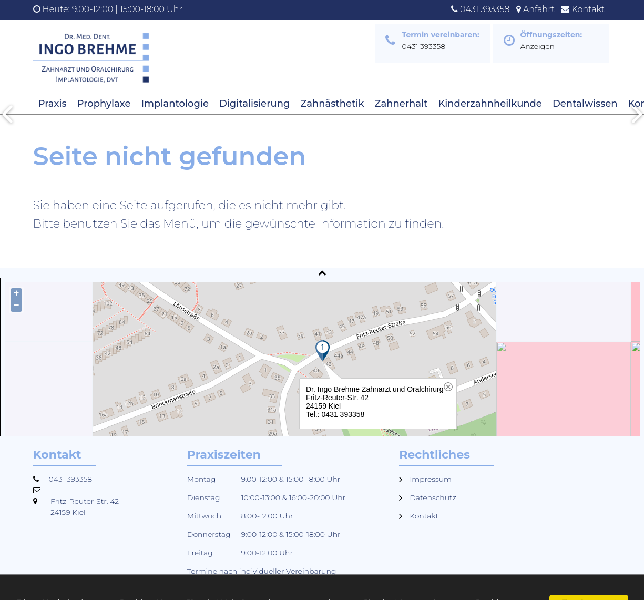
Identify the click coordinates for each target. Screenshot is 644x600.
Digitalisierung (254, 103)
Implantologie (175, 103)
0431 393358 (484, 9)
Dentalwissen (585, 103)
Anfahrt (539, 9)
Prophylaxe (104, 103)
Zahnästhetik (332, 103)
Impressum (431, 479)
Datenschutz (433, 497)
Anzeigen (537, 46)
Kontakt (588, 9)
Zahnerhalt (401, 103)
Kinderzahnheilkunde (490, 103)
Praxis (52, 103)
